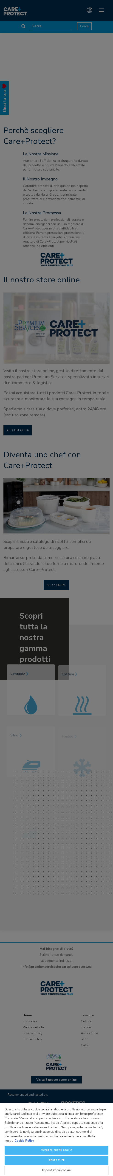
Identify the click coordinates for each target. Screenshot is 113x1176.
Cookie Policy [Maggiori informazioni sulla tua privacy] (24, 1141)
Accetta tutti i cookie (56, 1150)
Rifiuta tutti (56, 1160)
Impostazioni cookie (56, 1170)
